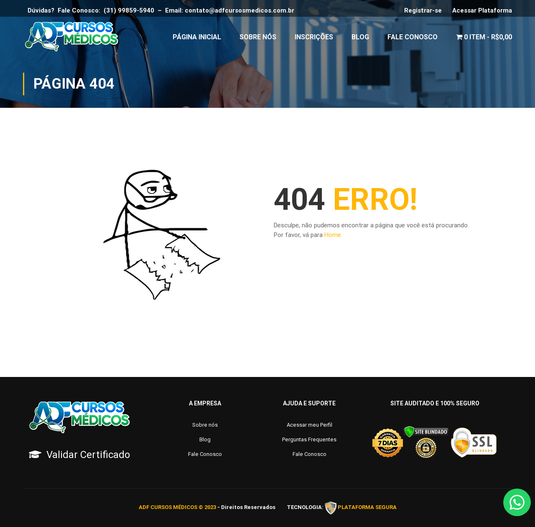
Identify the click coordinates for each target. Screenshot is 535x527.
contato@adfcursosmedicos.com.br (241, 10)
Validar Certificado (88, 455)
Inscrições (314, 37)
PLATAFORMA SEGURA (367, 507)
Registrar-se (423, 10)
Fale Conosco (412, 37)
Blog (360, 37)
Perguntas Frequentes (309, 439)
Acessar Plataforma (482, 10)
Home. (333, 237)
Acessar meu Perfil (309, 425)
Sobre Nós (257, 37)
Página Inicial (197, 37)
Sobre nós (205, 425)
